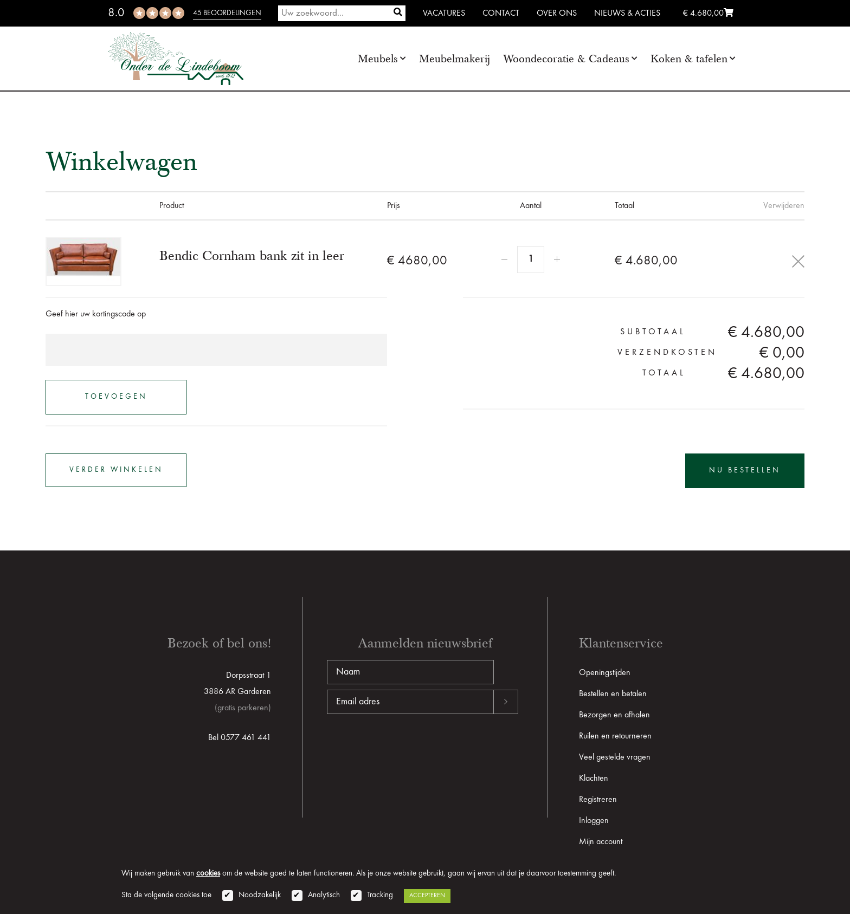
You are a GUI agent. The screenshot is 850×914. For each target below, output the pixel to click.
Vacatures (444, 13)
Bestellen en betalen (613, 694)
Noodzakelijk (260, 895)
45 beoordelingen (227, 13)
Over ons (557, 13)
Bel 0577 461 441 (239, 738)
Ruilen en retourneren (615, 736)
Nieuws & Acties (627, 13)
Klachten (593, 778)
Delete (798, 261)
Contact (500, 13)
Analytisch (324, 895)
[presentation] (409, 749)
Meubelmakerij (454, 59)
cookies (208, 874)
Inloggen (594, 820)
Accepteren (427, 895)
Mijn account (600, 842)
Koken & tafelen (689, 59)
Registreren (598, 799)
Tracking (380, 895)
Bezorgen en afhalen (614, 715)
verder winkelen (116, 470)
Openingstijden (604, 673)
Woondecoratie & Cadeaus (566, 59)
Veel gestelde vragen (615, 757)
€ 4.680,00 (708, 13)
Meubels (378, 59)
